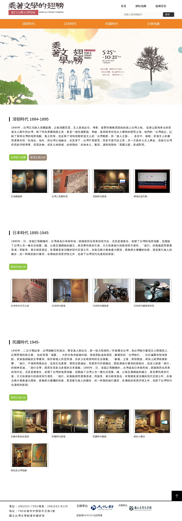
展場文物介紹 (38, 157)
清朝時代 (28, 24)
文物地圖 (153, 24)
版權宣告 (161, 6)
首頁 (123, 6)
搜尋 (167, 14)
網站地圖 (141, 6)
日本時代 (70, 24)
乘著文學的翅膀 (36, 9)
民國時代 (112, 24)
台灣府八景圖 (18, 157)
